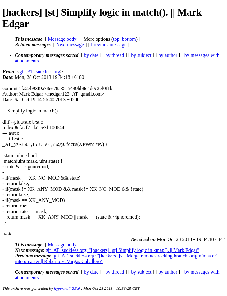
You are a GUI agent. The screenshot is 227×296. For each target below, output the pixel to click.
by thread (115, 55)
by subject (141, 55)
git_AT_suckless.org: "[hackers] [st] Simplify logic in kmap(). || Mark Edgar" (122, 250)
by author (167, 55)
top (116, 39)
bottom (129, 39)
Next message (70, 44)
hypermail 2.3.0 (67, 288)
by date (91, 55)
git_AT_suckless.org (40, 71)
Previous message (108, 44)
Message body (62, 39)
